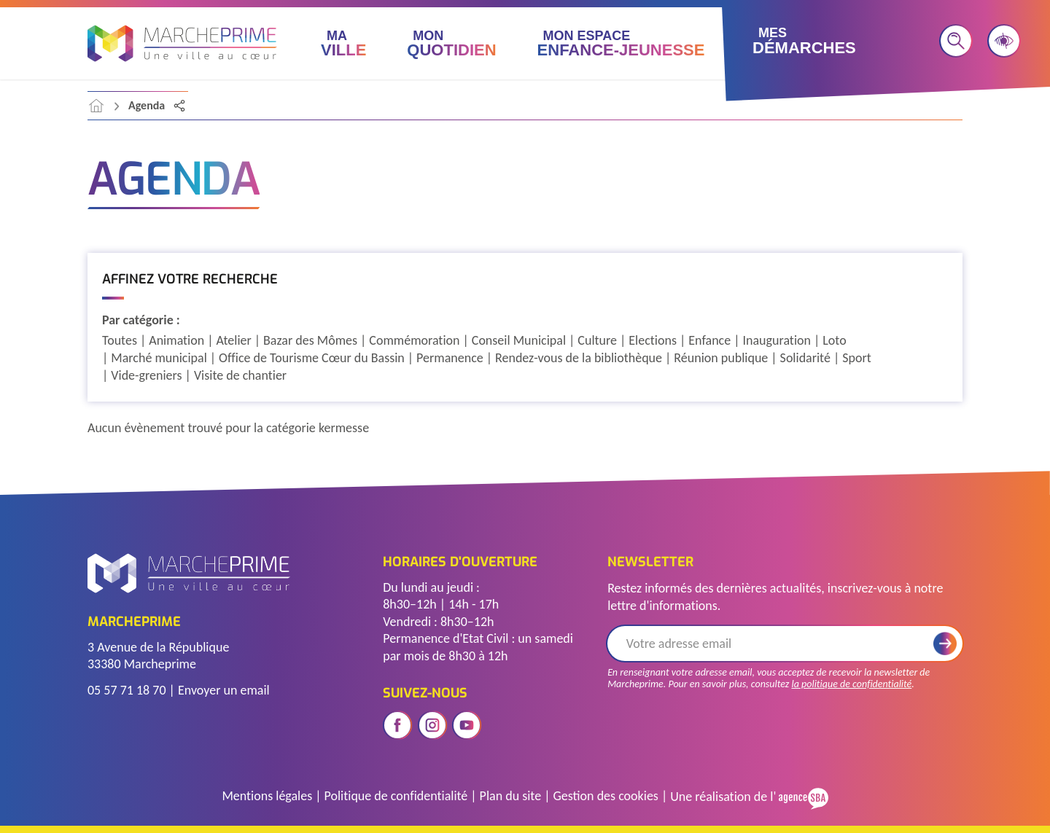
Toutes (119, 340)
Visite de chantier (240, 375)
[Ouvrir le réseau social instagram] (432, 725)
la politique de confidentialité (851, 684)
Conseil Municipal (519, 340)
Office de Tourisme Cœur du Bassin (312, 358)
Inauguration (776, 340)
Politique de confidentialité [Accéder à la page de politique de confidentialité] (396, 796)
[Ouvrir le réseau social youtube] (466, 725)
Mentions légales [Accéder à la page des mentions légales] (267, 796)
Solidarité (805, 358)
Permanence (449, 358)
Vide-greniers (146, 375)
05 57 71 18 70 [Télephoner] (127, 690)
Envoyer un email (224, 690)
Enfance (709, 340)
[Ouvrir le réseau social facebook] (397, 725)
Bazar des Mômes (310, 340)
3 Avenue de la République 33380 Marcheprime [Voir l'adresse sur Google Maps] (158, 655)
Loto (834, 340)
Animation (176, 340)
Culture (597, 340)
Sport (856, 358)
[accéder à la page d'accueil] (96, 105)
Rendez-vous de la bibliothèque (578, 358)
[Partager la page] (179, 105)
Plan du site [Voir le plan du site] (511, 796)
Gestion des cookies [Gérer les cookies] (605, 796)
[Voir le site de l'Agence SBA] (802, 797)
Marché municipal (159, 358)
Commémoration (414, 340)
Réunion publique (721, 358)
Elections (653, 340)
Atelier (234, 340)
